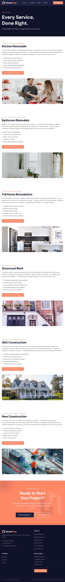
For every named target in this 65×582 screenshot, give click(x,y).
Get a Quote (58, 2)
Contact (45, 2)
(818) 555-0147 (8, 543)
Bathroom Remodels (39, 537)
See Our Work (42, 515)
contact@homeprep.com (10, 545)
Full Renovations (38, 540)
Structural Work (38, 543)
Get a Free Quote (24, 515)
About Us (4, 557)
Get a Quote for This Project (13, 72)
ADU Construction (38, 545)
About (38, 2)
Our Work (32, 2)
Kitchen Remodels (39, 534)
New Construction (39, 548)
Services (24, 2)
